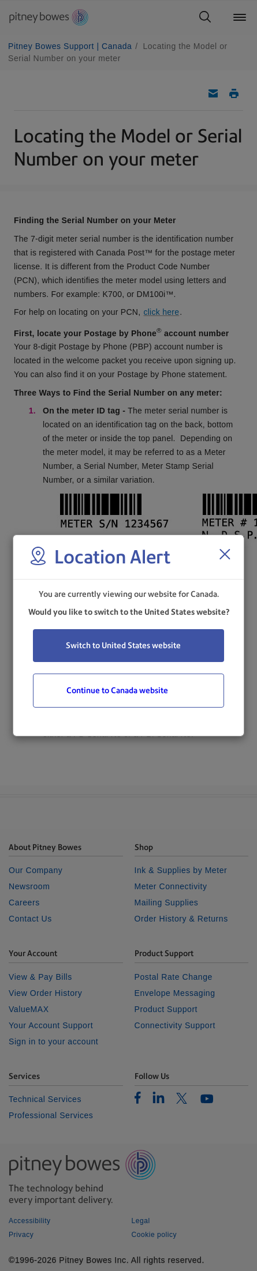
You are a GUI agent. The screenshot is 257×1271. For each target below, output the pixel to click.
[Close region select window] (224, 554)
